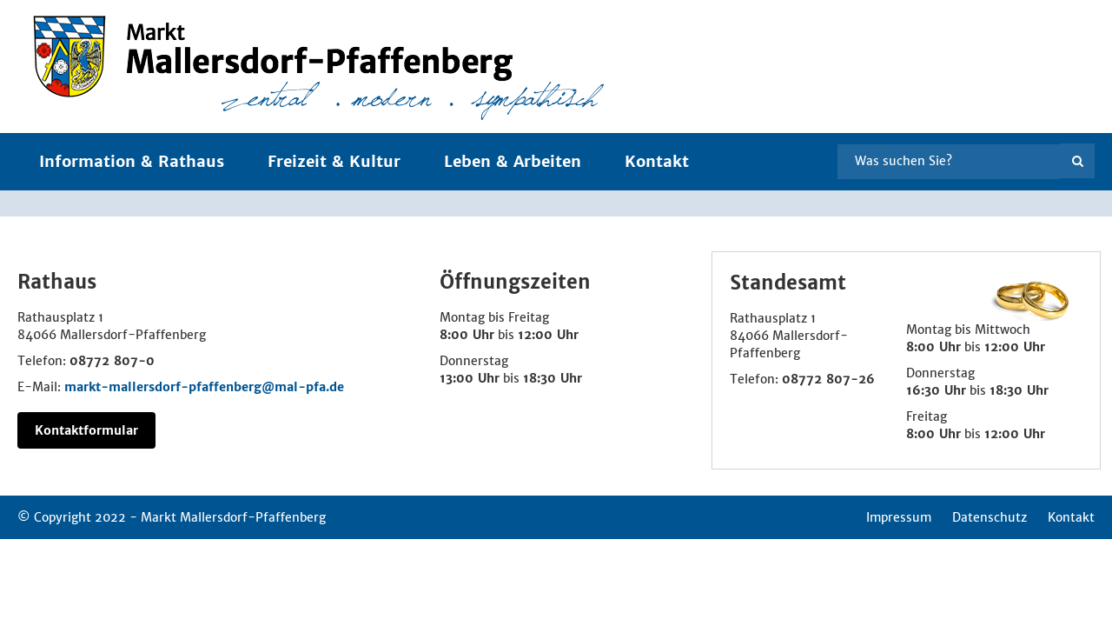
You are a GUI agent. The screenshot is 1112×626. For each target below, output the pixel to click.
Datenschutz (989, 517)
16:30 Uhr (936, 390)
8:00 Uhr (467, 335)
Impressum (898, 517)
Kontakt (657, 161)
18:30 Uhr (552, 378)
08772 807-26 (828, 379)
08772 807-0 (112, 361)
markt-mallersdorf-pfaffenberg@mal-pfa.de (204, 387)
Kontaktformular (86, 430)
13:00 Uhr (470, 378)
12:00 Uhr (548, 335)
